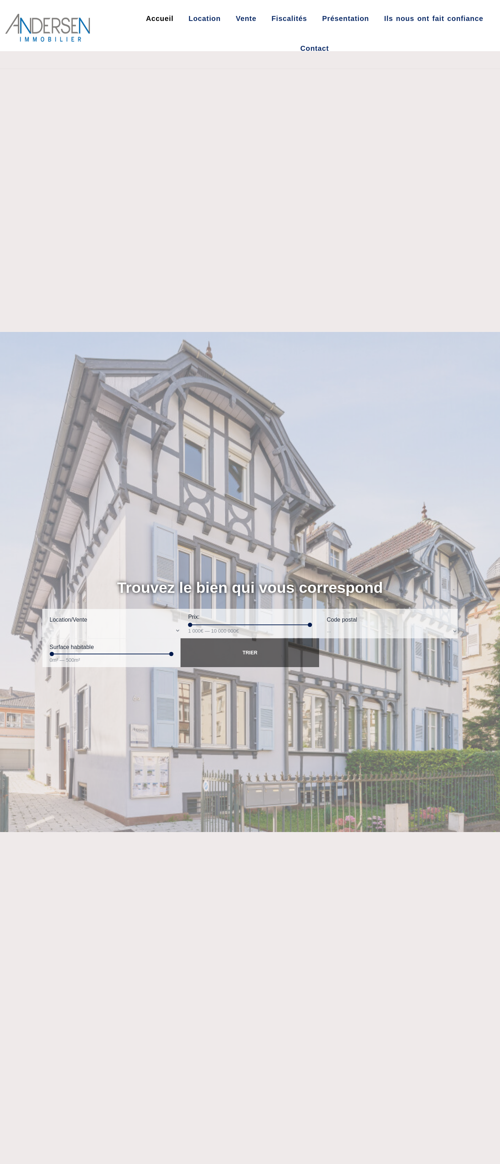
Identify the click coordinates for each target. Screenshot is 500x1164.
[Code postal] (388, 631)
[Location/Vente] (111, 630)
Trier (249, 652)
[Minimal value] (250, 625)
